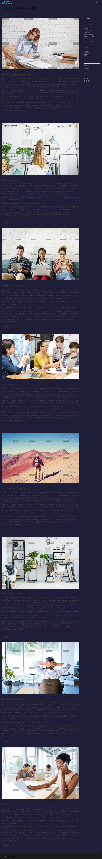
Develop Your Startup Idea (13, 594)
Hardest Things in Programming (16, 75)
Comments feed (87, 80)
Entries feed (86, 78)
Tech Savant (86, 32)
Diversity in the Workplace (13, 285)
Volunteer (86, 28)
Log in (85, 77)
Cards (85, 67)
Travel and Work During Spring (15, 488)
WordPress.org (87, 81)
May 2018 (86, 56)
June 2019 (86, 55)
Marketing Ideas (9, 804)
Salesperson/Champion (89, 36)
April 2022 (86, 51)
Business (86, 65)
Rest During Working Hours (14, 699)
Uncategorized (88, 68)
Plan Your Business (10, 384)
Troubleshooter (87, 30)
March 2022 (86, 52)
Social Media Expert (88, 34)
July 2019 (86, 54)
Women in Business (11, 180)
